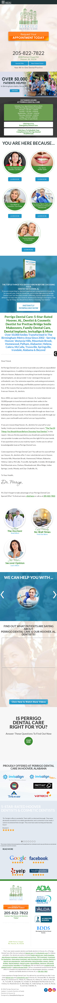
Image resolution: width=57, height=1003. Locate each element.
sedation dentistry (48, 959)
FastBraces (26, 965)
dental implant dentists (39, 969)
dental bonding (37, 961)
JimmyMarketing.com (16, 995)
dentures (43, 963)
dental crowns (25, 963)
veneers (45, 961)
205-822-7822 (28, 53)
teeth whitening (26, 961)
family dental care (37, 955)
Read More (8, 849)
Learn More (14, 179)
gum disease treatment (10, 957)
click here (30, 496)
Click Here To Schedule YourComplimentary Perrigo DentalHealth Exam (28, 132)
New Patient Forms (37, 63)
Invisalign (17, 965)
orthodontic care (42, 953)
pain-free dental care (35, 959)
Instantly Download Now (28, 306)
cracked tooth (49, 965)
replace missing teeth (20, 967)
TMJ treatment (42, 957)
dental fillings (34, 963)
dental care (29, 953)
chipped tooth (6, 967)
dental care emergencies (11, 961)
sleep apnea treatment (19, 959)
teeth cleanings (49, 955)
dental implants (14, 963)
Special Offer (19, 63)
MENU (8, 2)
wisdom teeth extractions (27, 957)
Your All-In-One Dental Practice (28, 67)
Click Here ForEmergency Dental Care (28, 124)
